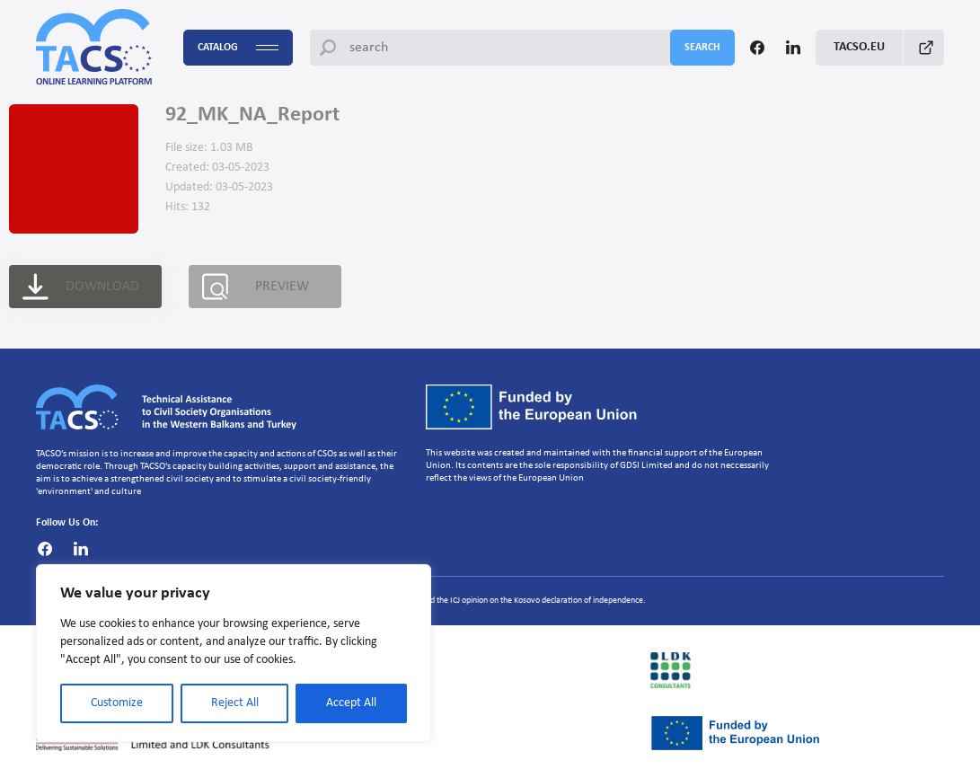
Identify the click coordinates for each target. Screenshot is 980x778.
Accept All (351, 703)
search (702, 47)
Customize (117, 703)
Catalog (238, 48)
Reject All (235, 703)
